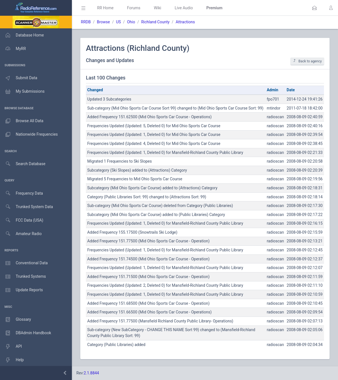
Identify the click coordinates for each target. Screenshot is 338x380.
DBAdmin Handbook (25, 333)
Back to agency (307, 61)
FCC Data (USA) (21, 220)
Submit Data (18, 78)
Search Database (22, 163)
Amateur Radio (21, 233)
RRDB (86, 22)
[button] (314, 8)
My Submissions (22, 91)
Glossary (15, 319)
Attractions (185, 22)
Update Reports (21, 290)
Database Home (22, 35)
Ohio (131, 22)
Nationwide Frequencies (29, 134)
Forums (133, 8)
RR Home (105, 8)
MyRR (13, 48)
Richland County (155, 22)
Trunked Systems (23, 276)
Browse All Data (21, 121)
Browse (103, 22)
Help (12, 360)
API (11, 346)
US (118, 22)
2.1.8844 (91, 373)
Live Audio (184, 8)
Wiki (157, 8)
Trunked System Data (26, 206)
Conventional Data (24, 263)
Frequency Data (21, 193)
